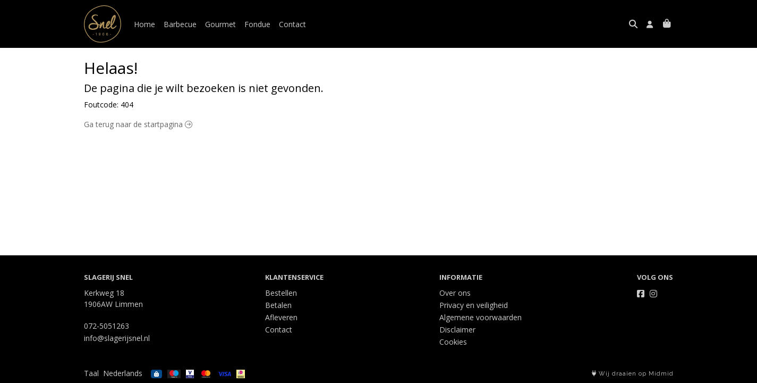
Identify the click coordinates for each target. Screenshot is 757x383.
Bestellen (281, 293)
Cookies (453, 342)
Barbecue (180, 24)
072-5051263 (106, 326)
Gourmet (220, 24)
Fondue (257, 24)
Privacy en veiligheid (473, 305)
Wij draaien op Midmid (633, 373)
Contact (292, 24)
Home (144, 24)
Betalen (278, 305)
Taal (91, 373)
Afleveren (281, 317)
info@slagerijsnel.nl (117, 338)
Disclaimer (457, 329)
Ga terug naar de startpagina (138, 124)
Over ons (455, 293)
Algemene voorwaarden (480, 317)
